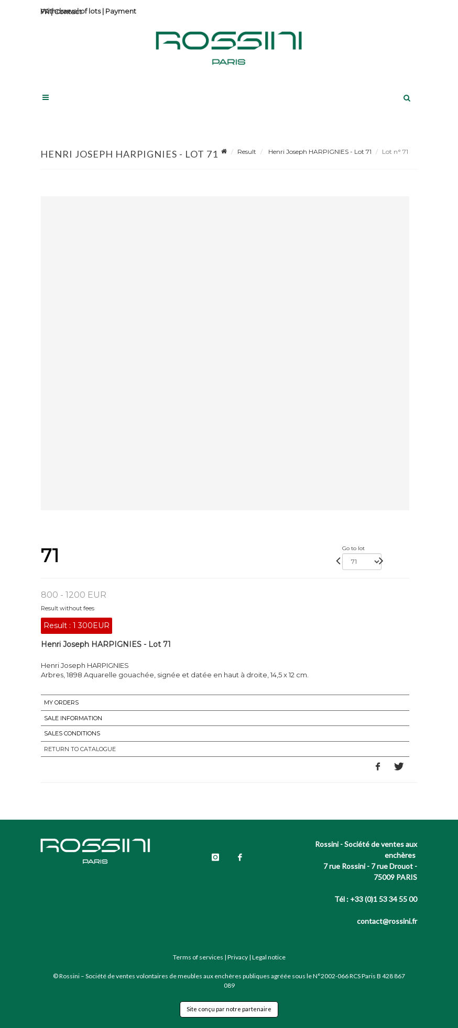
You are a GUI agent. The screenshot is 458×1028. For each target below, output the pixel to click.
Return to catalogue (80, 749)
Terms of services (198, 957)
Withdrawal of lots (70, 11)
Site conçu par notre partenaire (229, 1008)
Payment (120, 11)
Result (246, 151)
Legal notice (269, 957)
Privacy (237, 957)
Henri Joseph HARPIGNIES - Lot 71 (319, 151)
